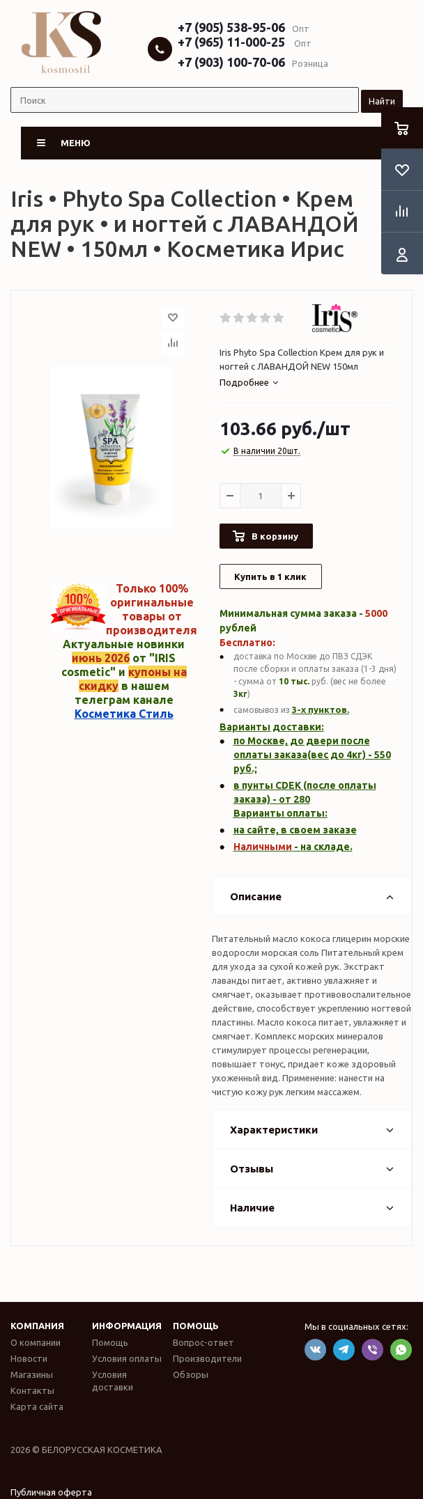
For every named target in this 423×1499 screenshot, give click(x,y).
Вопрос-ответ (203, 1342)
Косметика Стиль (124, 713)
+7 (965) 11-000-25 (231, 42)
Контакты (32, 1390)
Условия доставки (112, 1380)
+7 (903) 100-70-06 (231, 62)
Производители (207, 1358)
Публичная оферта (51, 1492)
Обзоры (190, 1374)
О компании (35, 1342)
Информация (127, 1326)
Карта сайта (36, 1406)
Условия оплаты (127, 1358)
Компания (37, 1326)
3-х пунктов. (320, 709)
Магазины (31, 1374)
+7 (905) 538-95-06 (231, 27)
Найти (382, 101)
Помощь (196, 1326)
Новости (28, 1358)
